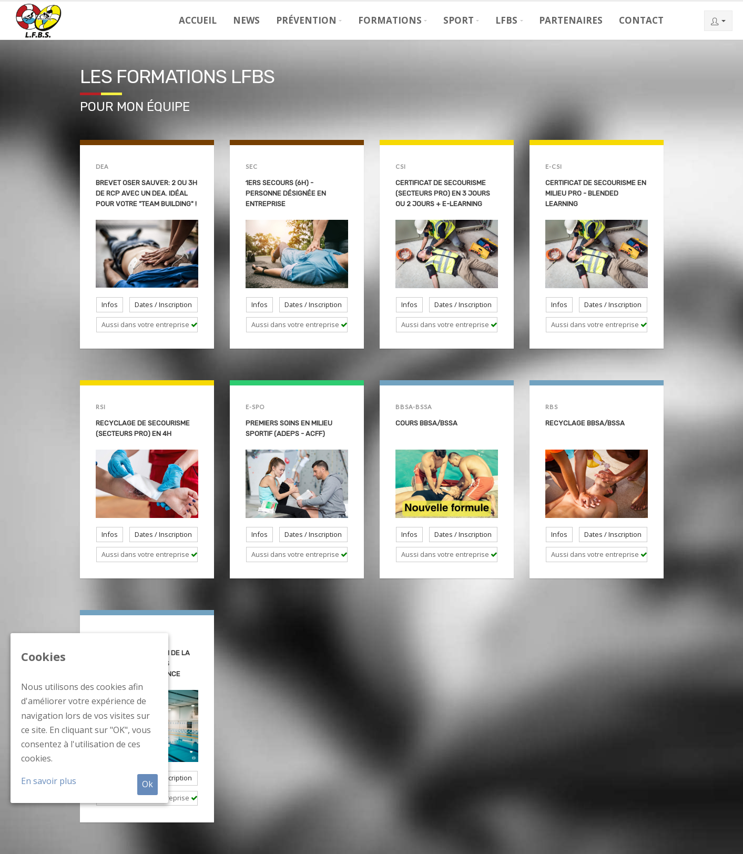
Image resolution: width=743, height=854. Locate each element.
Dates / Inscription (163, 304)
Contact (641, 20)
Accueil (198, 20)
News (246, 20)
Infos (109, 304)
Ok (147, 784)
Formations (390, 20)
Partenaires (571, 20)
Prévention (306, 20)
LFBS (506, 20)
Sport (458, 20)
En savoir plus (48, 781)
